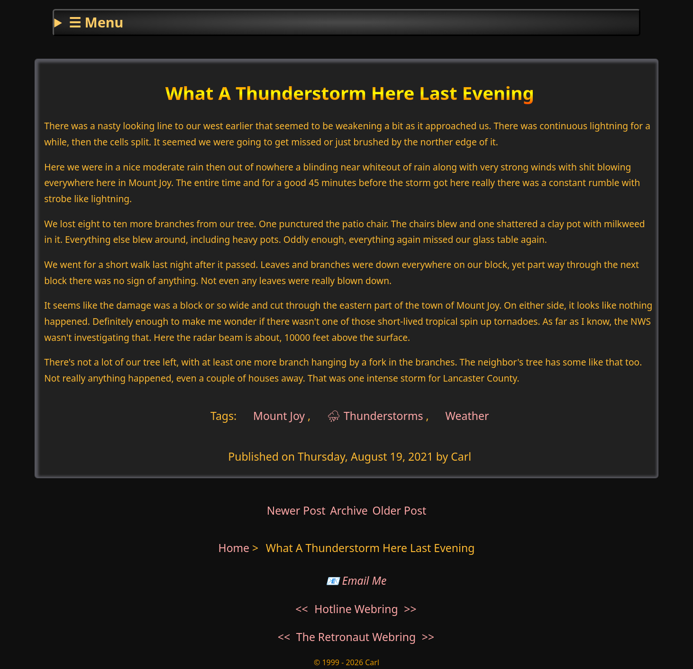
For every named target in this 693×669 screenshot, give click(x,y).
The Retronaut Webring (356, 636)
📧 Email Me (356, 580)
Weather (467, 415)
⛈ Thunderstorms (375, 415)
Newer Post (296, 510)
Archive (349, 510)
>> (410, 608)
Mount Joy (277, 415)
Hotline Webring (356, 608)
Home (234, 547)
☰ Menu (96, 22)
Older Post (399, 510)
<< (301, 608)
